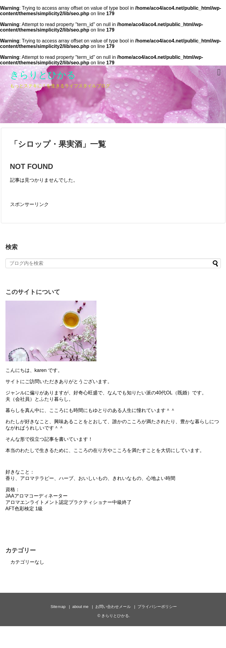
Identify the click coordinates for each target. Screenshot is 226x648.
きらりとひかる (43, 75)
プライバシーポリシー (157, 606)
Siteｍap (58, 606)
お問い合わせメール (113, 606)
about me (80, 606)
